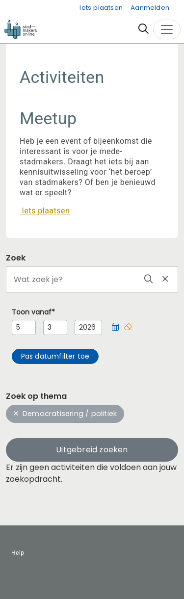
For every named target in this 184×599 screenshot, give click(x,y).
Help (18, 552)
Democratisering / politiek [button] (65, 413)
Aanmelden (150, 7)
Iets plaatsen (101, 7)
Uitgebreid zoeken (92, 449)
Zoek (16, 257)
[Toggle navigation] (167, 29)
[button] (115, 327)
